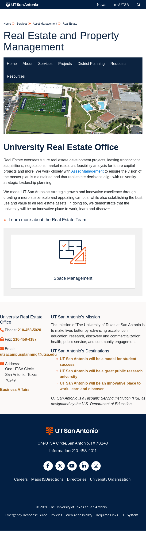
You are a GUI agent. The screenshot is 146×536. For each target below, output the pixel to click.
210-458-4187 (25, 339)
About (27, 64)
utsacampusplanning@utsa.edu (28, 354)
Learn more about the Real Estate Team (47, 219)
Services (22, 23)
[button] (138, 5)
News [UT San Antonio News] (101, 5)
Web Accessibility (79, 515)
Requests (119, 64)
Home (8, 23)
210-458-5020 (29, 330)
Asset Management (45, 23)
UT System (130, 515)
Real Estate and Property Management (61, 41)
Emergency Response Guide (26, 515)
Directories (76, 479)
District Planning (91, 64)
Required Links (107, 515)
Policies (56, 515)
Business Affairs (15, 390)
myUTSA (121, 5)
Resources (16, 76)
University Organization (110, 479)
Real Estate (69, 23)
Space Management (73, 278)
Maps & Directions (47, 479)
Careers (21, 479)
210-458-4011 (84, 451)
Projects (65, 64)
